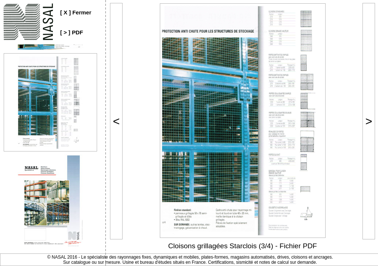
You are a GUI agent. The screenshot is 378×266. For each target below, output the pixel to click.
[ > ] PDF (71, 32)
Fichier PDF (298, 246)
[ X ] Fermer (75, 12)
